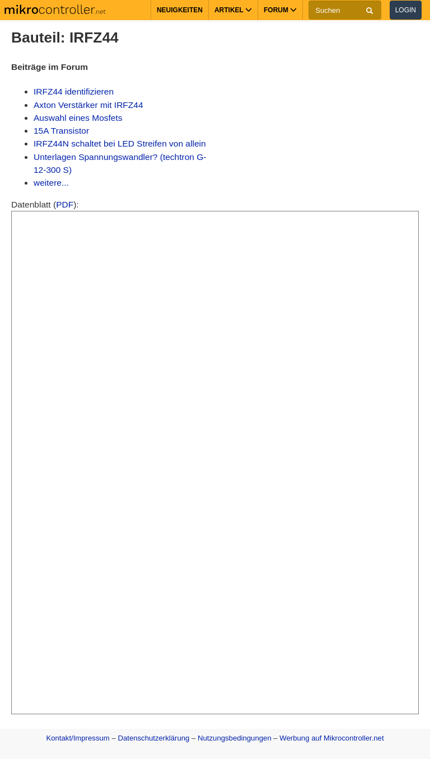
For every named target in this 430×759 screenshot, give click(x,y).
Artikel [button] (233, 10)
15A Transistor (61, 130)
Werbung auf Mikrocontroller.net (331, 738)
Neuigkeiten (180, 10)
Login (405, 10)
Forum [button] (280, 10)
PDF (64, 204)
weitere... (51, 182)
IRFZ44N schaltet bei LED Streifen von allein (120, 143)
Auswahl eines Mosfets (78, 117)
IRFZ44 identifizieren (74, 91)
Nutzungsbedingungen (235, 738)
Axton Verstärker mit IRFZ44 (88, 105)
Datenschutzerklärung (153, 738)
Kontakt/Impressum (77, 738)
